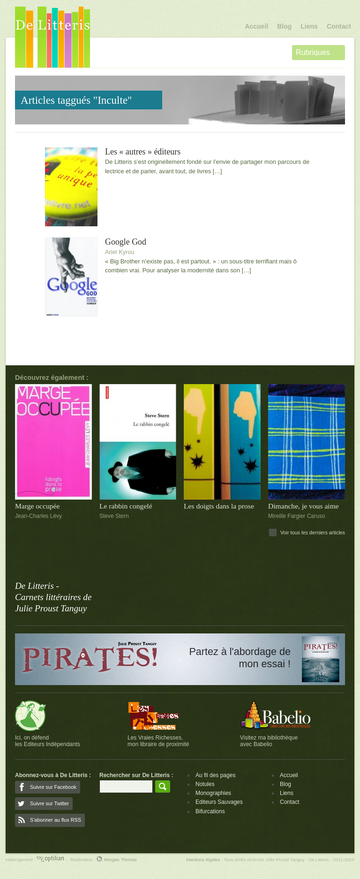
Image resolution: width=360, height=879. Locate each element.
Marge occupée (37, 506)
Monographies (213, 793)
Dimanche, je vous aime (303, 506)
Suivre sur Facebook (53, 787)
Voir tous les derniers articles (312, 532)
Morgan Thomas (116, 859)
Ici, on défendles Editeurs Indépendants (47, 741)
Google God (125, 242)
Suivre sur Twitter (49, 803)
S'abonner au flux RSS (55, 820)
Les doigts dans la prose (219, 506)
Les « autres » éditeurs (142, 151)
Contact (339, 26)
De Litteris (52, 37)
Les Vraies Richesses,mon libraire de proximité (158, 741)
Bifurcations (210, 811)
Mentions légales (203, 859)
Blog (284, 26)
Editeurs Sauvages (219, 802)
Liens (309, 26)
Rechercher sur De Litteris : (136, 775)
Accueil (256, 26)
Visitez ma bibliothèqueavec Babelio (269, 741)
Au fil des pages (215, 775)
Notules (205, 784)
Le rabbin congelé (125, 506)
